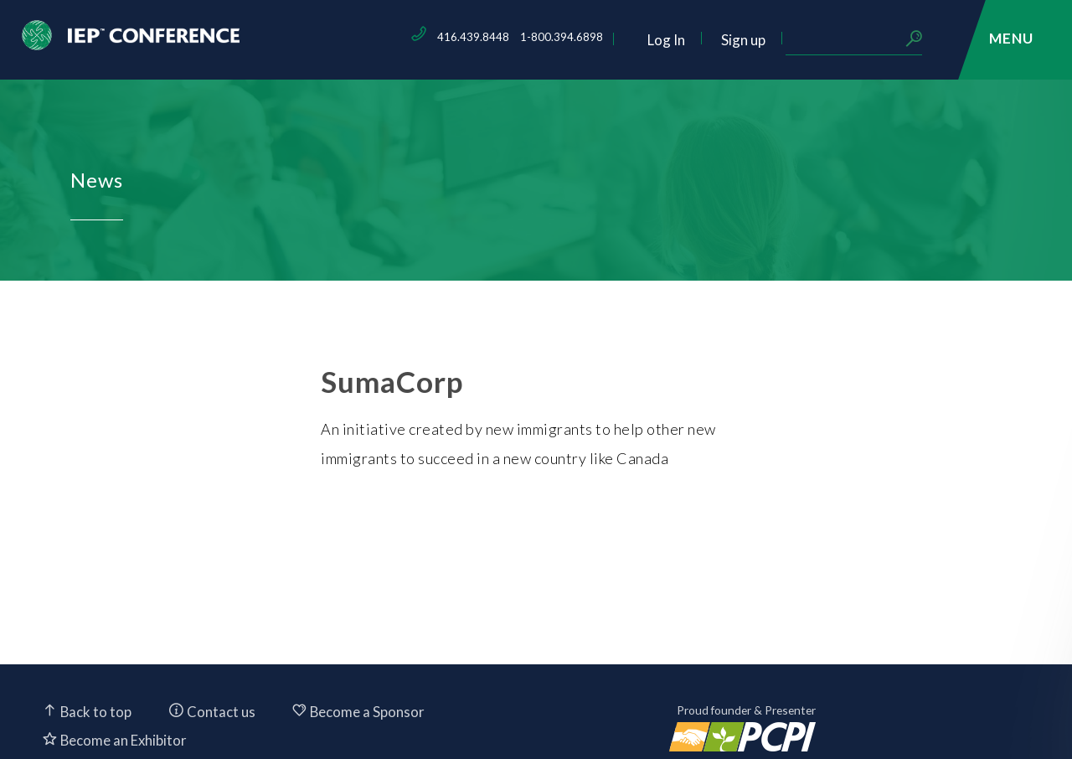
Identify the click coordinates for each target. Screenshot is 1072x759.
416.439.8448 (589, 37)
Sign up (859, 40)
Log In (782, 40)
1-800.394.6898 (677, 37)
